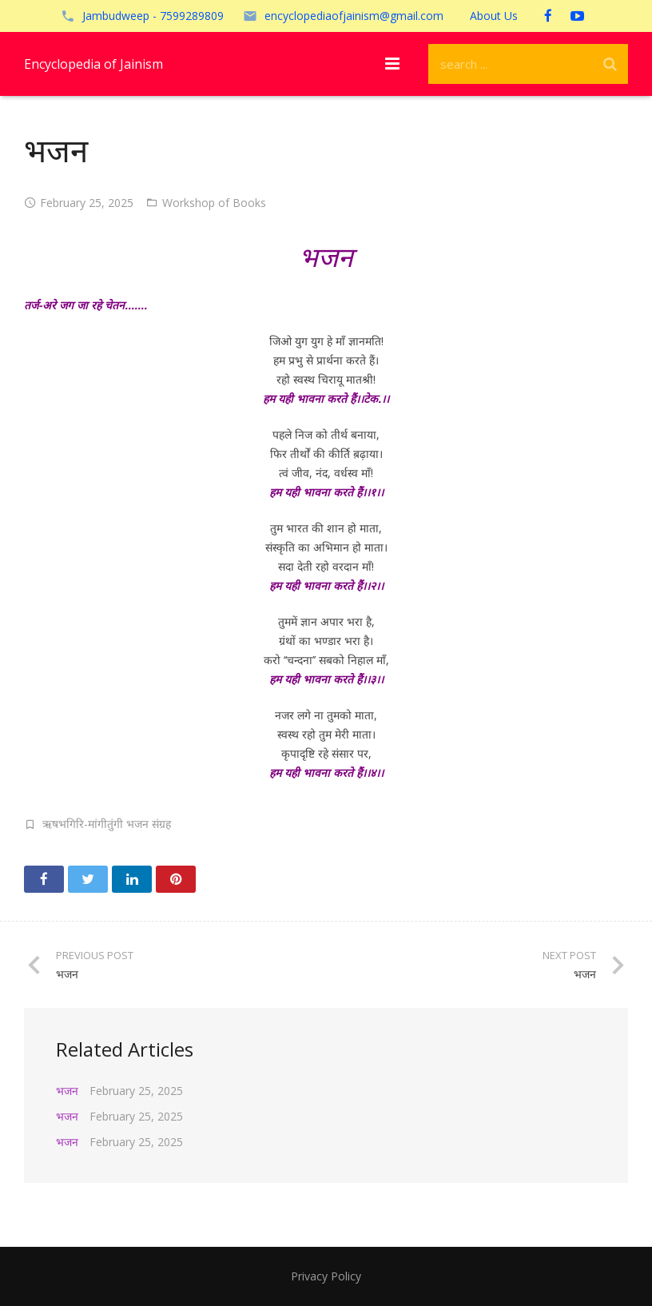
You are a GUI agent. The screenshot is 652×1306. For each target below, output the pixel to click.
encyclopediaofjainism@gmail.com (353, 15)
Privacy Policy (326, 1276)
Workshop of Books (214, 202)
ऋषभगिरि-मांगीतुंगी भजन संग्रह (106, 823)
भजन (67, 1090)
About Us (494, 15)
